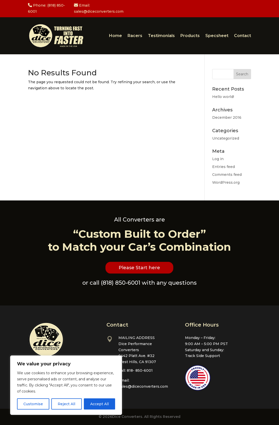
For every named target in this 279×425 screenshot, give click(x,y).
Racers (135, 35)
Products (190, 35)
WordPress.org (226, 182)
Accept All (99, 404)
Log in (218, 159)
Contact (242, 35)
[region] (66, 385)
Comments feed (227, 174)
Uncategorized (225, 138)
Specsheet (216, 35)
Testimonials (161, 35)
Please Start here (139, 267)
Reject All (66, 404)
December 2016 (226, 117)
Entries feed (223, 166)
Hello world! (223, 96)
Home (115, 35)
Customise (33, 404)
